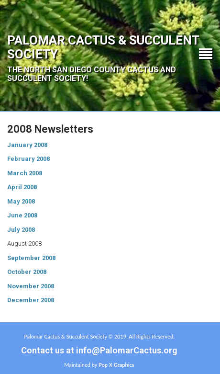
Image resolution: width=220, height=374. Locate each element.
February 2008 (28, 158)
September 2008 (31, 257)
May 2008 (21, 201)
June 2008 (22, 215)
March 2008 (24, 173)
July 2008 (21, 229)
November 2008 (30, 286)
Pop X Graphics (116, 365)
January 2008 (27, 144)
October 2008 (26, 271)
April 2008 (22, 187)
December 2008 (30, 300)
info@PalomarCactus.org (126, 350)
